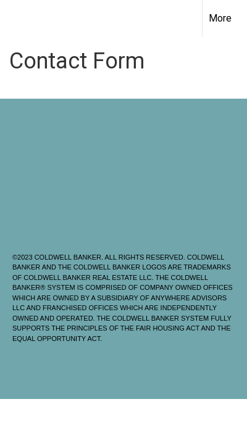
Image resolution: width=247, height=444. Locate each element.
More (220, 18)
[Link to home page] (20, 18)
